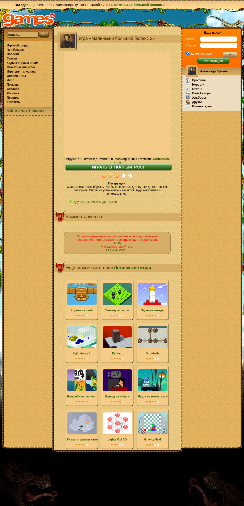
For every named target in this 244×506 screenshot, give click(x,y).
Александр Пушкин (71, 5)
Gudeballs (152, 340)
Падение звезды (152, 297)
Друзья (194, 102)
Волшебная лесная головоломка (90, 383)
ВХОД (117, 243)
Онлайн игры (99, 5)
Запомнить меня (200, 53)
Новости (13, 54)
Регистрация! (213, 61)
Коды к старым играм (22, 63)
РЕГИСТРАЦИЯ (116, 250)
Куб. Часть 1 (81, 340)
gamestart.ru (42, 5)
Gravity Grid (152, 426)
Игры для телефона (21, 71)
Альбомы (196, 97)
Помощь (13, 84)
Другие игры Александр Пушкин (95, 202)
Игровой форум (18, 45)
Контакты (14, 102)
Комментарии (199, 106)
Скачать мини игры (21, 67)
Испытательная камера (84, 426)
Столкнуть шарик (117, 297)
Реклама (13, 93)
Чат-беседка (15, 49)
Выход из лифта (117, 383)
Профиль (196, 80)
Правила (13, 97)
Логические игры (132, 267)
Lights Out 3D (117, 426)
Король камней (81, 297)
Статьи (12, 58)
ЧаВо (10, 80)
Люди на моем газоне (153, 383)
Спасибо (13, 89)
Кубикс (117, 340)
